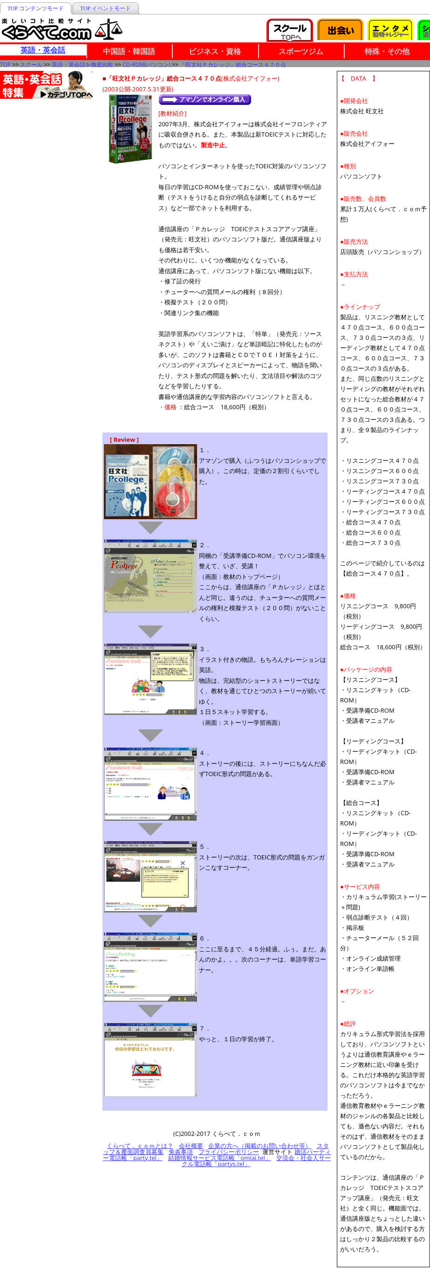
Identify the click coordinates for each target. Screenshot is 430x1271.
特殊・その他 (387, 51)
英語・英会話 (42, 50)
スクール (31, 65)
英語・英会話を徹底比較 (82, 65)
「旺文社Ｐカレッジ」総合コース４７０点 (233, 65)
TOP (5, 65)
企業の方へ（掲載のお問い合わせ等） (259, 1145)
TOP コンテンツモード (35, 8)
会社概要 (191, 1145)
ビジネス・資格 (215, 51)
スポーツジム (301, 51)
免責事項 (181, 1151)
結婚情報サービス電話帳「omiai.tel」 (219, 1158)
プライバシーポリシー (228, 1151)
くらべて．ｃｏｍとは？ (140, 1145)
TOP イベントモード (105, 8)
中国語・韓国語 (129, 51)
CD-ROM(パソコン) (147, 65)
